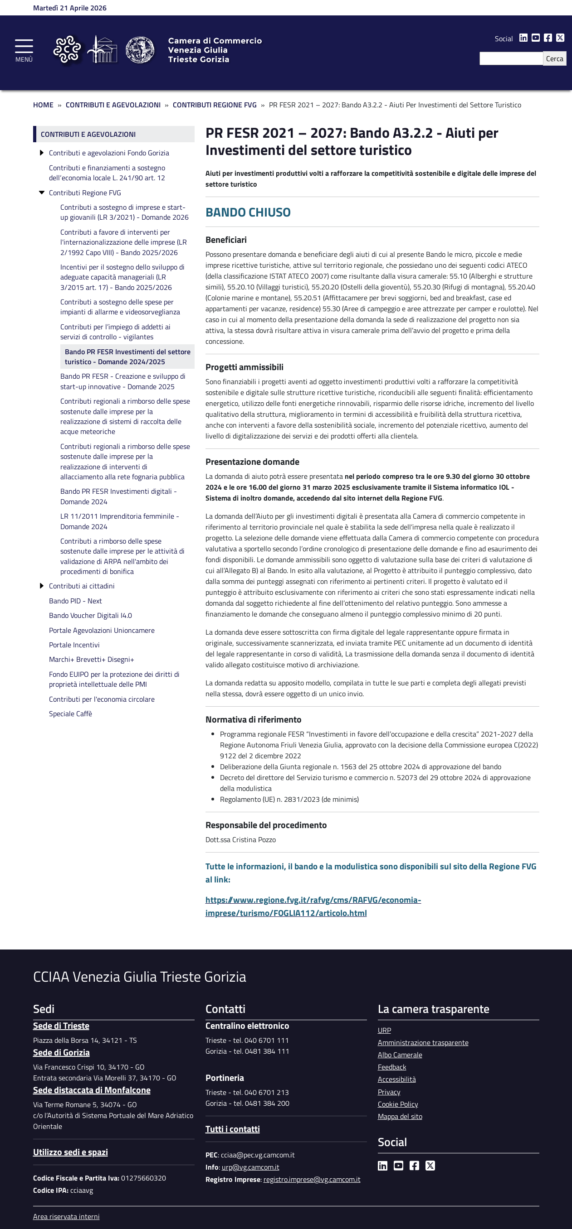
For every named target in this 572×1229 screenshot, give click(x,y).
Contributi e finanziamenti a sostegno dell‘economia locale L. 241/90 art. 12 (107, 172)
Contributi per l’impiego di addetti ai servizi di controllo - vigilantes (115, 331)
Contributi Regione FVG (215, 104)
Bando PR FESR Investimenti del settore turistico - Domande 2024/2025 (128, 356)
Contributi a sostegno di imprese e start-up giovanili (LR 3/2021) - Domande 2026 (124, 212)
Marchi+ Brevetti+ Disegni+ (91, 659)
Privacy (389, 1091)
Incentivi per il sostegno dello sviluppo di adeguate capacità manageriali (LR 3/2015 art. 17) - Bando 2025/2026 (122, 277)
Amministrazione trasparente (423, 1042)
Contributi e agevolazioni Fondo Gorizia (109, 152)
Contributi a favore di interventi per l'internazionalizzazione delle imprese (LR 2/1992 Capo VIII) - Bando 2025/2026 (123, 242)
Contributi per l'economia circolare (102, 699)
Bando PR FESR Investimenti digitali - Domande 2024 (118, 496)
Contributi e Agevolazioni (113, 104)
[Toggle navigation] (24, 49)
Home (43, 104)
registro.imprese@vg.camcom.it (312, 1179)
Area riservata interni (66, 1216)
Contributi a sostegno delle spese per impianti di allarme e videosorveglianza (120, 306)
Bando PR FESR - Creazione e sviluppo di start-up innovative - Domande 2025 (123, 381)
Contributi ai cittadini (82, 585)
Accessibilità (397, 1079)
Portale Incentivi (74, 644)
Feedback (392, 1066)
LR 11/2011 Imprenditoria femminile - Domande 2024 (119, 521)
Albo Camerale (400, 1054)
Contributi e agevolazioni (88, 134)
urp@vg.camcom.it (250, 1167)
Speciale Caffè (70, 713)
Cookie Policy (398, 1104)
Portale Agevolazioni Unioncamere (102, 630)
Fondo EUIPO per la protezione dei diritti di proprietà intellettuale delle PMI (114, 679)
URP (384, 1030)
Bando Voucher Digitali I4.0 (90, 615)
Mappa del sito (400, 1116)
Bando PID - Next (75, 600)
